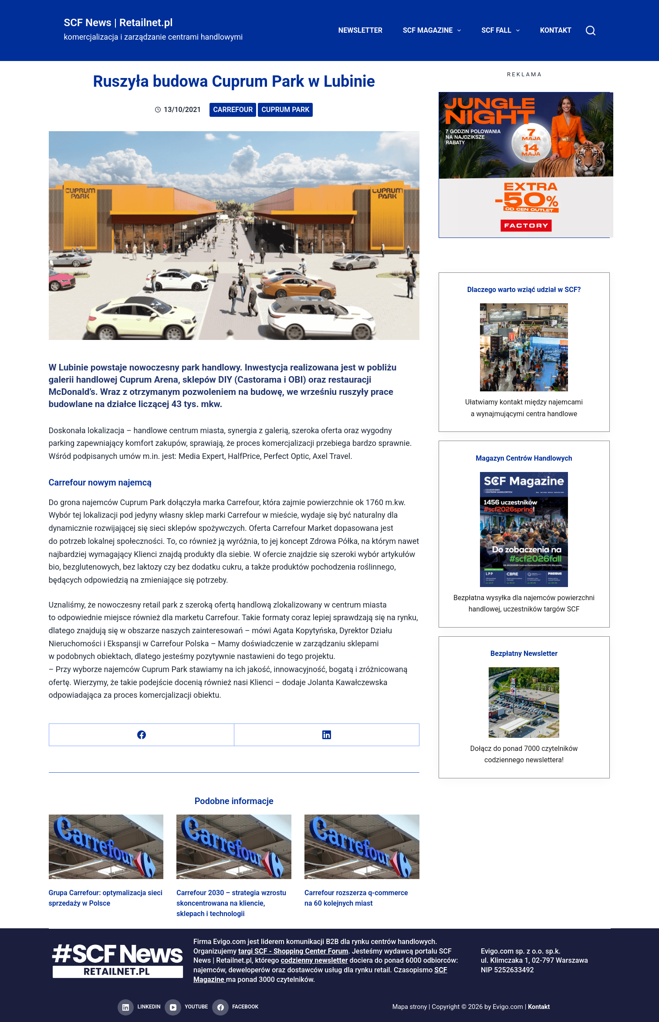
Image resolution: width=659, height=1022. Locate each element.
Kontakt (555, 30)
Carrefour (233, 109)
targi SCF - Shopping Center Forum (293, 951)
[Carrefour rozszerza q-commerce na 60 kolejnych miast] (361, 847)
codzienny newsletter (314, 960)
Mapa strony (409, 1007)
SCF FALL (502, 30)
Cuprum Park (285, 109)
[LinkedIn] (326, 735)
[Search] (590, 30)
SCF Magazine (433, 30)
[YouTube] (186, 1007)
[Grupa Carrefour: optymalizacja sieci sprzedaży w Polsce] (106, 847)
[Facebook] (141, 735)
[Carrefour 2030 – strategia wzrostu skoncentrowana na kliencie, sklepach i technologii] (233, 847)
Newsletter (360, 30)
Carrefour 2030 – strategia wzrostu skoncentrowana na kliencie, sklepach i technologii (231, 903)
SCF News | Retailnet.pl (118, 23)
